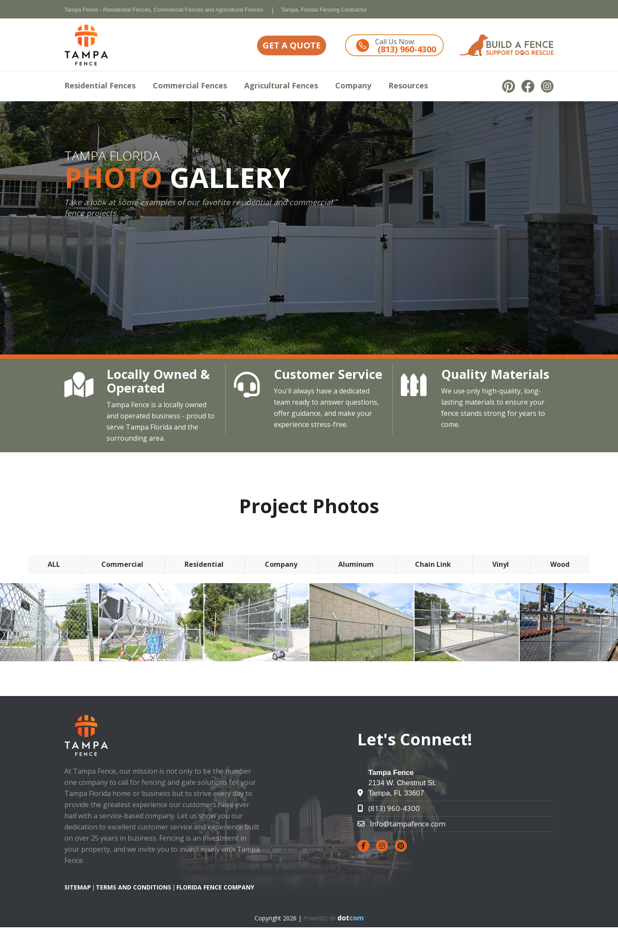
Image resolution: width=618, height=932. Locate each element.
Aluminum (356, 564)
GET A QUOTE (292, 45)
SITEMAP (77, 887)
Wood (560, 564)
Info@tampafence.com (407, 824)
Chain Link (433, 564)
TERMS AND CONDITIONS (133, 887)
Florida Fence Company (215, 887)
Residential (204, 564)
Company (353, 85)
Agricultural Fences (281, 85)
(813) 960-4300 (394, 808)
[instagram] (547, 86)
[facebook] (531, 86)
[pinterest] (511, 86)
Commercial (122, 564)
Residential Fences (100, 85)
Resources (408, 85)
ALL (54, 564)
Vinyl (500, 564)
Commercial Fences (190, 85)
